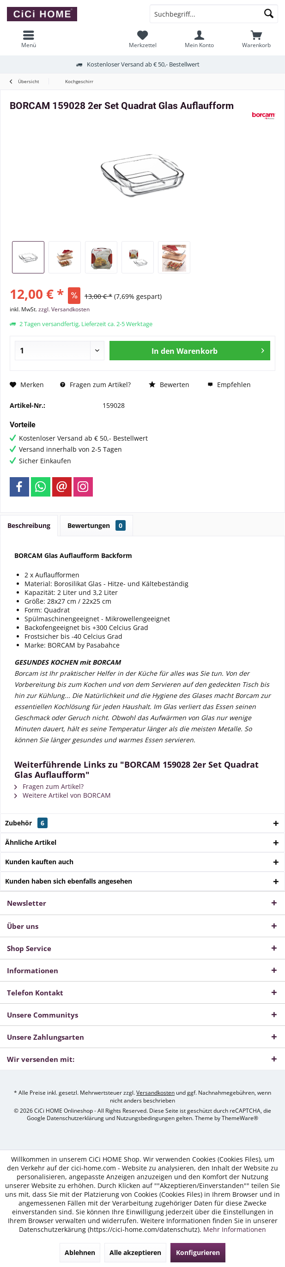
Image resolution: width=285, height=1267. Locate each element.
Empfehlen (229, 384)
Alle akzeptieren (135, 1252)
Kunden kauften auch (39, 861)
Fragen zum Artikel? (95, 384)
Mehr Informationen (234, 1229)
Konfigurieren (198, 1252)
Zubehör (26, 822)
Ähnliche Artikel (30, 842)
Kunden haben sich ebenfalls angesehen (68, 881)
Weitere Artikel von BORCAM (62, 795)
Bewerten (169, 384)
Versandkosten (155, 1093)
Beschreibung (28, 525)
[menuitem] (256, 39)
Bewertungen (96, 525)
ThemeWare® (240, 1118)
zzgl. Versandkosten (64, 309)
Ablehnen (80, 1252)
